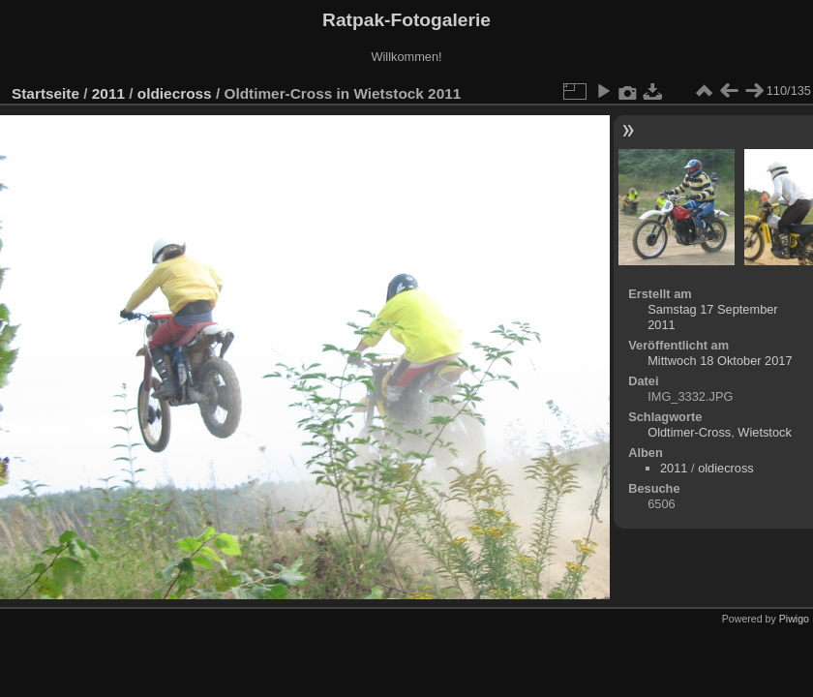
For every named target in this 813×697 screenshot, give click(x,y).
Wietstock (764, 432)
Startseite (45, 93)
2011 (108, 93)
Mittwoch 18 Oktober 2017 (719, 360)
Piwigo (794, 618)
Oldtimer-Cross (689, 432)
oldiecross (174, 93)
